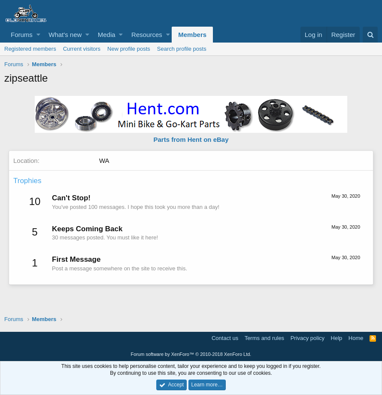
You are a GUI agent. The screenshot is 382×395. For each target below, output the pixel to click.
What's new (65, 34)
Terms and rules (264, 338)
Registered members (30, 49)
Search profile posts (181, 49)
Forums (22, 34)
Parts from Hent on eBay (190, 139)
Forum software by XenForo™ (191, 354)
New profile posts (128, 49)
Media (106, 34)
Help (337, 338)
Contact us (225, 338)
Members (192, 34)
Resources (146, 34)
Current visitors (81, 49)
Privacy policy (307, 338)
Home (356, 338)
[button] (38, 35)
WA (104, 160)
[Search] (370, 35)
